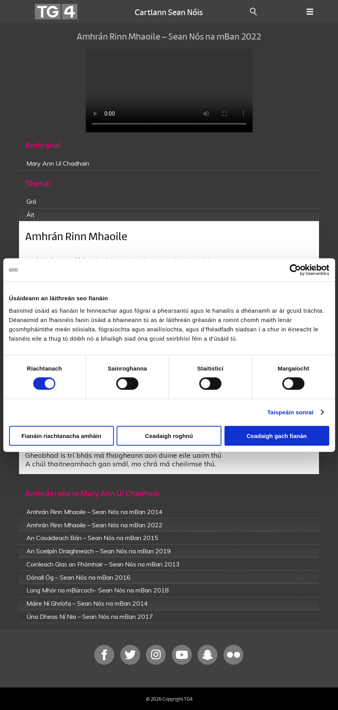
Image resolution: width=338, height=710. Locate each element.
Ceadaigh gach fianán (276, 435)
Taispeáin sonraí (290, 412)
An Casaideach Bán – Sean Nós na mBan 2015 (92, 538)
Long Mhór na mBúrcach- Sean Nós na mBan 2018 (97, 590)
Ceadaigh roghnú (169, 435)
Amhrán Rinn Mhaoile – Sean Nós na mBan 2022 (94, 525)
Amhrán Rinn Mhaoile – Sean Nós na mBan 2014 (94, 512)
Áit (30, 214)
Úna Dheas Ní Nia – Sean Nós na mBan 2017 (89, 616)
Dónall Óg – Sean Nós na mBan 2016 (78, 577)
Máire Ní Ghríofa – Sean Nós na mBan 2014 (87, 603)
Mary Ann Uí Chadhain (57, 163)
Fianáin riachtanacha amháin (61, 435)
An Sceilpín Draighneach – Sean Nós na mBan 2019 (98, 551)
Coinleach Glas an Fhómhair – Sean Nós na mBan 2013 (103, 564)
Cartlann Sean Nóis (169, 11)
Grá (31, 201)
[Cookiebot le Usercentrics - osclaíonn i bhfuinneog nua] (295, 270)
